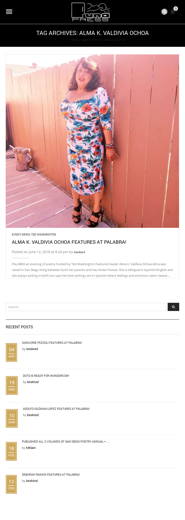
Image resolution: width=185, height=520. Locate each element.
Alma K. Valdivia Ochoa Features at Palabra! (69, 242)
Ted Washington (43, 234)
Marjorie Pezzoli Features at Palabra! (52, 342)
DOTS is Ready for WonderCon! (46, 376)
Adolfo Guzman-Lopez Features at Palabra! (56, 409)
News (26, 234)
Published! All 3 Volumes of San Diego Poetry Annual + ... (65, 441)
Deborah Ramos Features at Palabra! (51, 474)
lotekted (79, 252)
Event (16, 234)
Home (63, 39)
